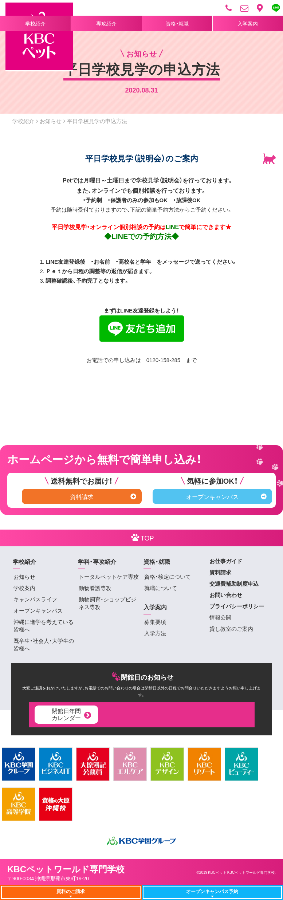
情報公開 (220, 617)
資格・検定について (167, 577)
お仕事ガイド (225, 561)
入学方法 (155, 633)
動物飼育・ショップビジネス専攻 (107, 603)
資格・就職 (177, 23)
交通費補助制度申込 (234, 583)
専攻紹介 (106, 23)
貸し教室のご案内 (231, 629)
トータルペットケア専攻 (109, 577)
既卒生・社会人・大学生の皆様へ (43, 644)
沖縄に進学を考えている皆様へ (43, 625)
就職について (160, 588)
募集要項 (155, 622)
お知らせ (51, 121)
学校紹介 (35, 23)
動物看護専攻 (95, 588)
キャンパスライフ (35, 599)
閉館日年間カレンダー (72, 714)
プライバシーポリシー (236, 606)
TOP (141, 537)
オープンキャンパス (226, 496)
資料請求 (103, 496)
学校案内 (24, 588)
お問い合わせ (225, 595)
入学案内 (247, 23)
